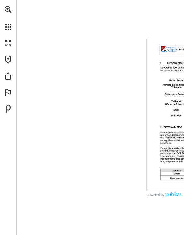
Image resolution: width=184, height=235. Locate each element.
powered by (155, 194)
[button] (8, 9)
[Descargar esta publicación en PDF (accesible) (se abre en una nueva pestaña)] (8, 60)
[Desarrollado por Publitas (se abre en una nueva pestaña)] (8, 109)
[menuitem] (8, 18)
